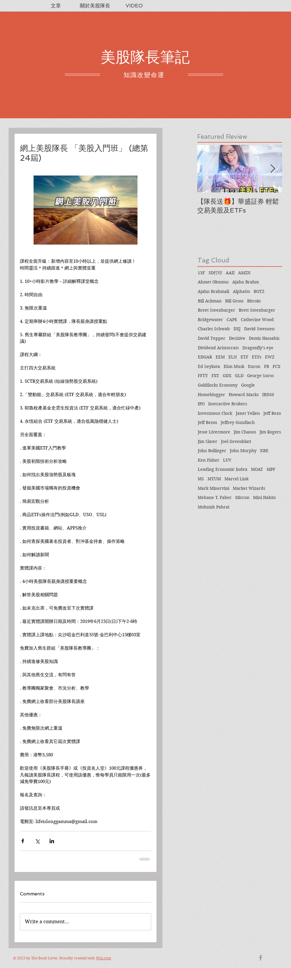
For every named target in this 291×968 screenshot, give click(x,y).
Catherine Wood (257, 319)
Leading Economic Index (222, 469)
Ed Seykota (209, 366)
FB (266, 366)
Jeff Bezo (272, 413)
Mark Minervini (213, 488)
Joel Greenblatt (236, 441)
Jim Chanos (245, 432)
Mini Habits (264, 497)
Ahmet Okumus (213, 282)
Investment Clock (215, 413)
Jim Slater (207, 441)
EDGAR (205, 357)
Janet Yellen (248, 413)
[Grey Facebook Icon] (260, 957)
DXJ (237, 328)
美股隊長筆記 (145, 57)
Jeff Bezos (207, 422)
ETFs (256, 357)
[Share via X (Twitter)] (37, 841)
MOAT (257, 469)
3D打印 (215, 272)
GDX (227, 375)
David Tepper (211, 338)
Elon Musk (234, 366)
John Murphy (243, 450)
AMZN (244, 272)
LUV (227, 460)
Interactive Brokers (227, 403)
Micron (242, 497)
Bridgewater (210, 319)
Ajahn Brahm (245, 282)
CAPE (232, 319)
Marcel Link (236, 478)
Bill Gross (234, 301)
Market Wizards (249, 488)
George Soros (260, 375)
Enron (254, 366)
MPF (271, 469)
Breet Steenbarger (216, 310)
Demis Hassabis (264, 338)
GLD (239, 375)
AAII (230, 272)
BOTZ (259, 291)
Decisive (237, 338)
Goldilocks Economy (218, 385)
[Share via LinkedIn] (52, 841)
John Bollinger (212, 450)
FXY (215, 375)
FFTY (203, 375)
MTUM (214, 478)
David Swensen (259, 328)
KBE (264, 450)
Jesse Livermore (214, 432)
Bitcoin (254, 301)
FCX (276, 366)
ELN (232, 357)
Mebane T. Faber (215, 497)
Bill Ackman (210, 301)
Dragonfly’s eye (257, 347)
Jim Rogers (270, 432)
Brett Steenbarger (257, 310)
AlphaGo (241, 291)
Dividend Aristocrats (218, 347)
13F (201, 272)
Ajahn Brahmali (213, 291)
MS (201, 478)
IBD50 (268, 394)
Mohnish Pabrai (213, 507)
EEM (220, 357)
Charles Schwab (214, 328)
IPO (201, 403)
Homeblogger (211, 394)
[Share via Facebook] (23, 841)
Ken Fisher (208, 460)
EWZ (269, 357)
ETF (244, 357)
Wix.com (103, 958)
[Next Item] (272, 168)
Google (248, 385)
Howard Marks (244, 394)
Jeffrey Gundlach (238, 422)
